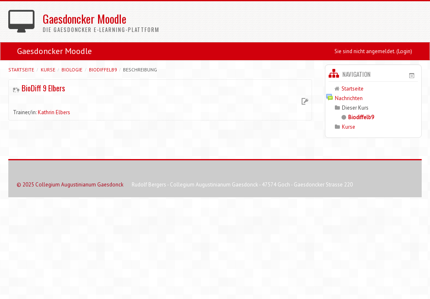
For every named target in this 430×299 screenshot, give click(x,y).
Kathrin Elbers (54, 112)
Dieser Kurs (355, 107)
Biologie (71, 69)
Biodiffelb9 (103, 69)
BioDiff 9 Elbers (43, 88)
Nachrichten (349, 98)
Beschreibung (140, 69)
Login (404, 51)
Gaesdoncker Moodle (54, 51)
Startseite (21, 69)
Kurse (48, 69)
